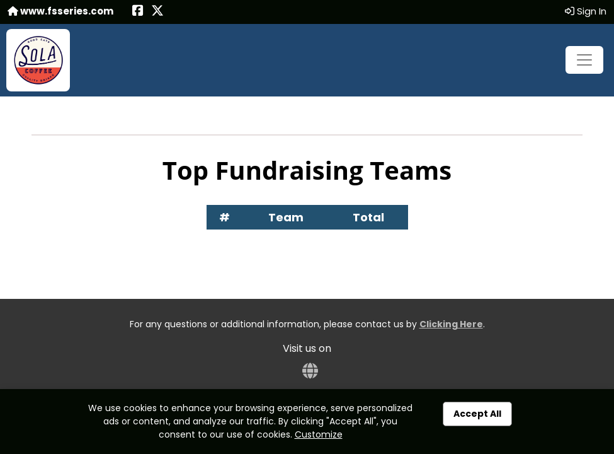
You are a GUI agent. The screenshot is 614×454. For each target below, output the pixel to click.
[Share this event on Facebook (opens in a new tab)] (138, 11)
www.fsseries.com (60, 11)
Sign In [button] (585, 11)
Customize (319, 434)
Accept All (477, 413)
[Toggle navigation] (584, 60)
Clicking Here (451, 324)
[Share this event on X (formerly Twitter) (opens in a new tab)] (157, 11)
